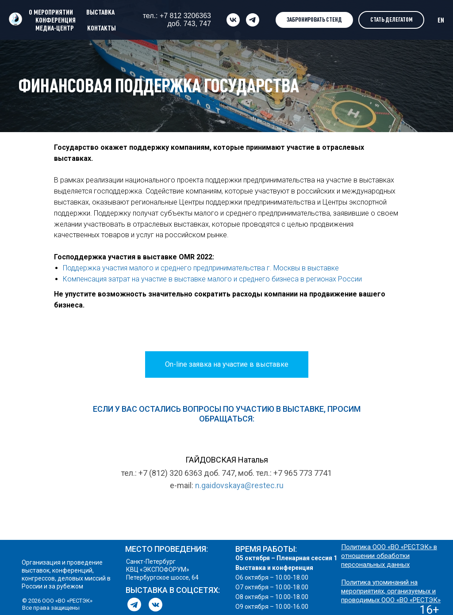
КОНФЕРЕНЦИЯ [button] (55, 20)
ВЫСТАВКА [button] (100, 12)
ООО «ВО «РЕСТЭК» (411, 600)
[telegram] (252, 20)
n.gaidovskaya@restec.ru (239, 485)
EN (441, 20)
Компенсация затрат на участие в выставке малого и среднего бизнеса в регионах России (212, 279)
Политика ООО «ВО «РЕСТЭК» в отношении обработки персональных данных (389, 556)
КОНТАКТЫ (101, 28)
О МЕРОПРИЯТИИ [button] (51, 12)
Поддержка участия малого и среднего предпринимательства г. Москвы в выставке (201, 268)
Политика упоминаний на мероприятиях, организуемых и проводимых (388, 591)
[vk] (233, 20)
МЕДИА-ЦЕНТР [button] (54, 28)
